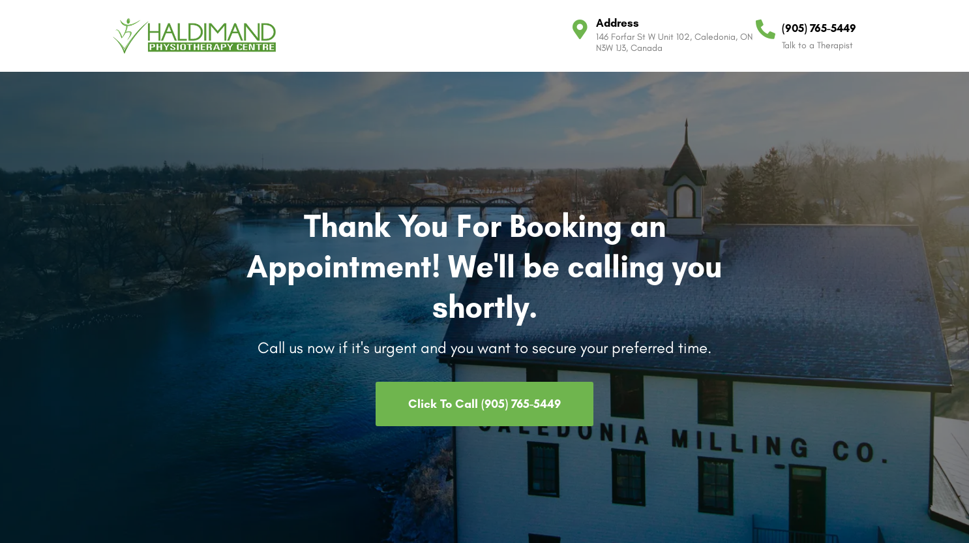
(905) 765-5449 (819, 28)
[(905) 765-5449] (765, 29)
